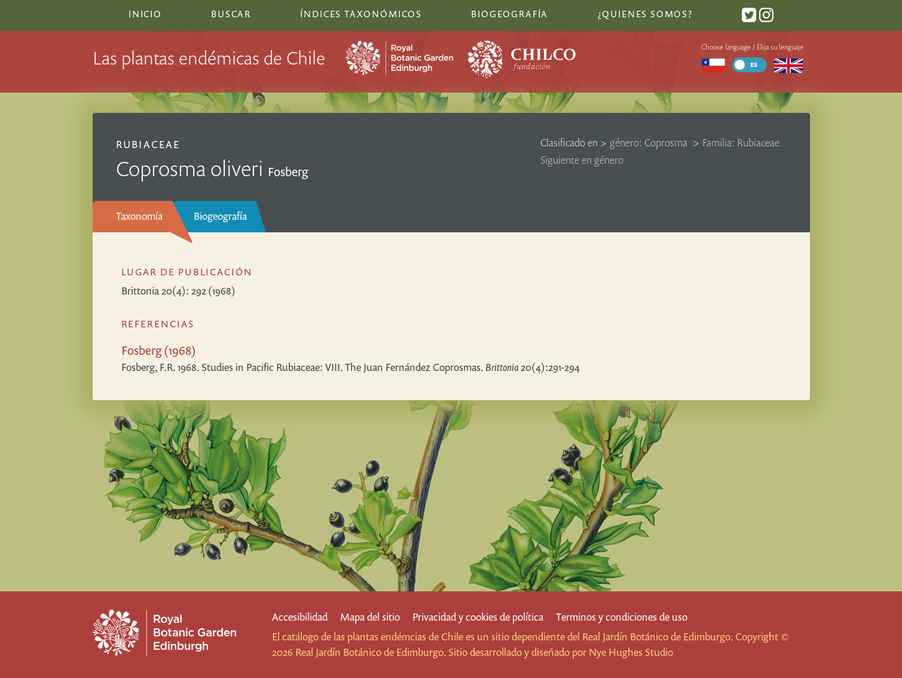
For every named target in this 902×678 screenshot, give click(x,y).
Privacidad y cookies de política (477, 617)
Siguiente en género (581, 160)
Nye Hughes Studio (631, 652)
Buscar (231, 14)
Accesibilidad (300, 617)
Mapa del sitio (370, 617)
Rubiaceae (147, 144)
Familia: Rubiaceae (740, 142)
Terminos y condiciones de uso (621, 617)
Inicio (145, 14)
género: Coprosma (650, 142)
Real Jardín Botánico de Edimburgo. (657, 636)
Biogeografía (220, 216)
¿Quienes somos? (645, 14)
